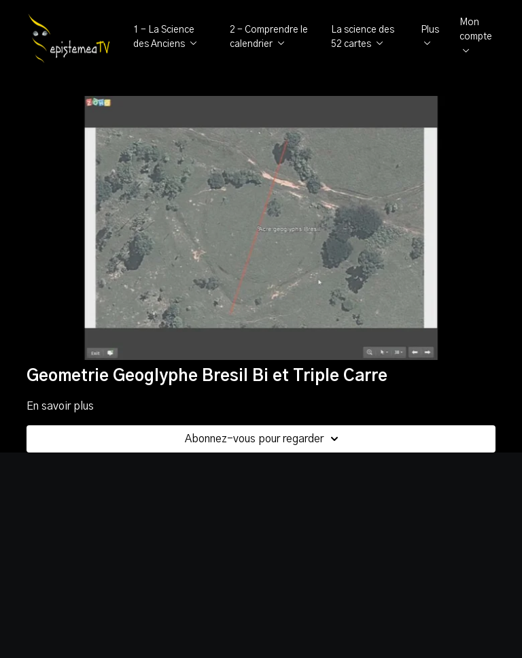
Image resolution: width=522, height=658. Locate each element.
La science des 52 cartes (362, 37)
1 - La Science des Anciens (165, 37)
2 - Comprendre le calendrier (269, 37)
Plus (430, 35)
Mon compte (475, 35)
